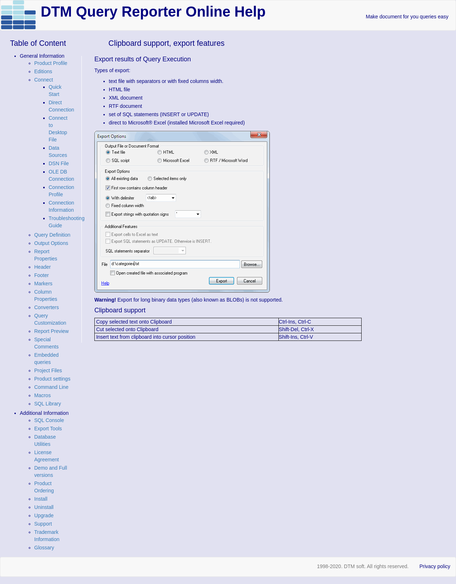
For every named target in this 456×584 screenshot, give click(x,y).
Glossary (44, 547)
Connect (43, 80)
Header (42, 267)
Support (43, 524)
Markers (43, 283)
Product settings (52, 379)
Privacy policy (434, 566)
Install (41, 499)
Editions (43, 71)
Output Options (51, 243)
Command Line (51, 387)
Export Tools (48, 428)
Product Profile (50, 63)
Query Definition (52, 235)
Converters (46, 307)
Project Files (48, 370)
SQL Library (47, 404)
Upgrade (44, 515)
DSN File (59, 163)
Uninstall (44, 507)
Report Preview (51, 331)
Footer (41, 275)
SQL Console (49, 420)
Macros (42, 395)
